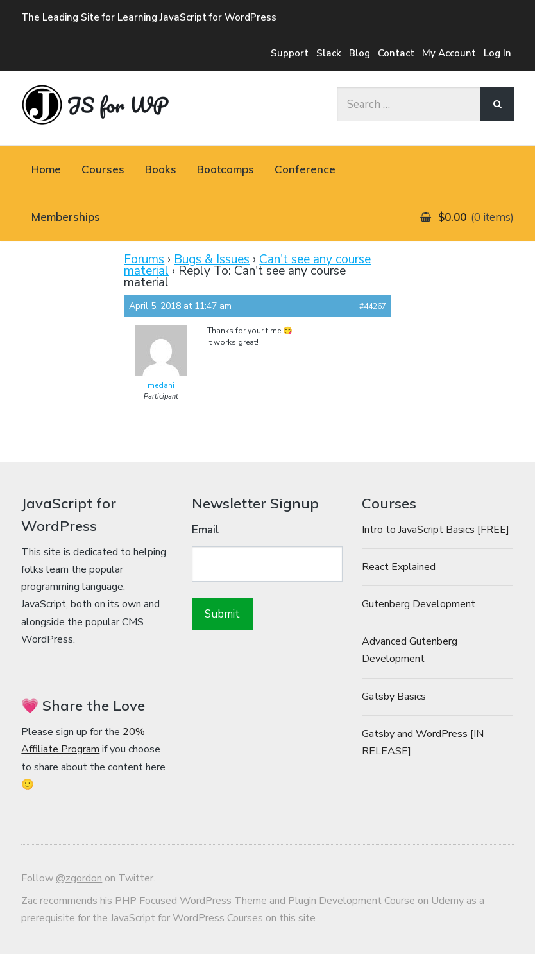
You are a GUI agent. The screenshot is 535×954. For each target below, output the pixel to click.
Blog (359, 53)
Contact (396, 53)
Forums (144, 259)
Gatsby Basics (394, 696)
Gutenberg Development (418, 604)
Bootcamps (225, 169)
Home (46, 169)
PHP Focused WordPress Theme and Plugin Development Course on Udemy (289, 901)
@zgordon (79, 878)
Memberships (65, 216)
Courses (102, 169)
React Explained (399, 567)
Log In (497, 53)
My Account (449, 53)
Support (290, 53)
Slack (328, 53)
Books (160, 169)
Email (205, 530)
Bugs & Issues (212, 259)
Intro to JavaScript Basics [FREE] (435, 530)
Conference (305, 169)
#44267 (372, 306)
